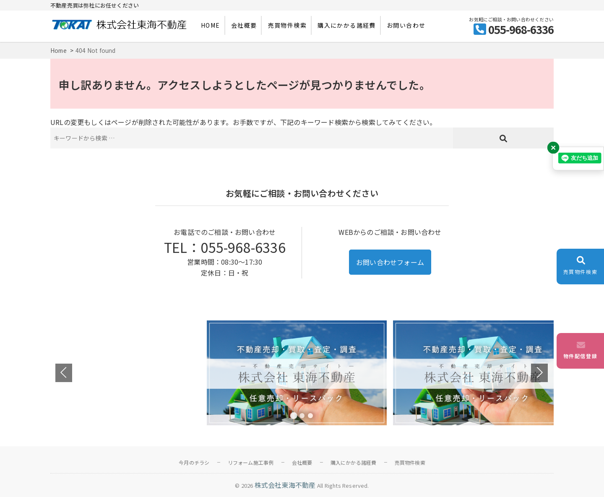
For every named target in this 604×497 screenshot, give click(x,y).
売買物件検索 (287, 25)
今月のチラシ (194, 462)
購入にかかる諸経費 (347, 25)
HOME (210, 25)
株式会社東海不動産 (285, 485)
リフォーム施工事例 (251, 462)
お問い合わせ (406, 25)
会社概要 (244, 25)
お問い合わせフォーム (390, 262)
